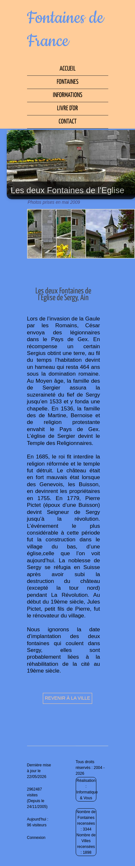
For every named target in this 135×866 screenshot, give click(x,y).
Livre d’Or (67, 108)
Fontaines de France (65, 29)
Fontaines (67, 82)
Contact (68, 122)
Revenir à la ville (67, 698)
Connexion (36, 837)
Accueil (68, 69)
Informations (67, 95)
